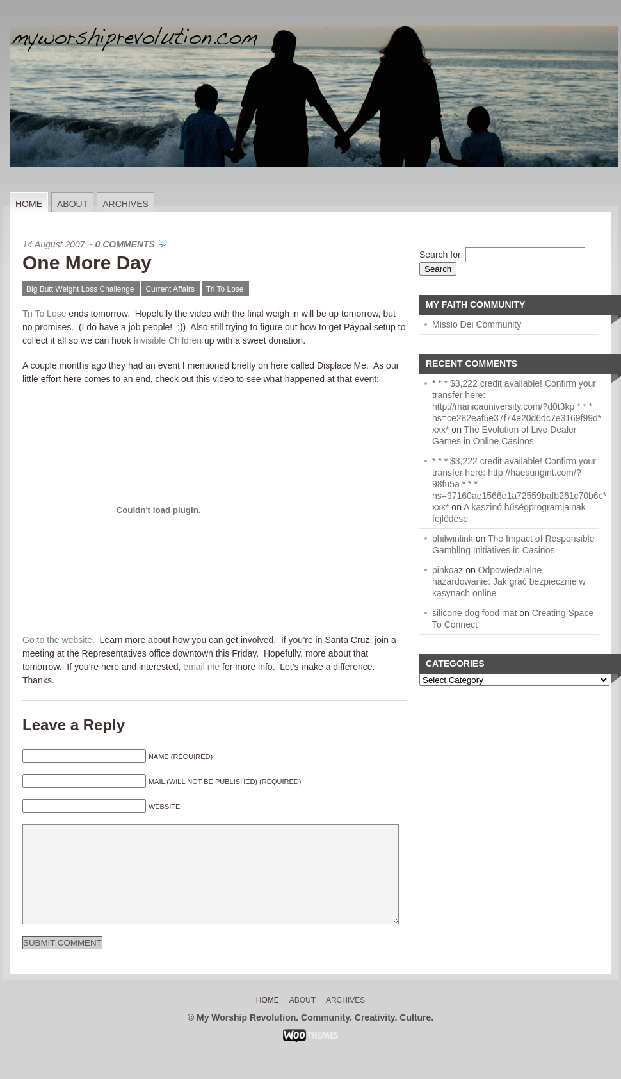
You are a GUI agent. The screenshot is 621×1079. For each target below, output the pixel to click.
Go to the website (57, 640)
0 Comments (125, 244)
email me (201, 667)
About (72, 204)
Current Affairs (169, 289)
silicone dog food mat (474, 613)
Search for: (441, 254)
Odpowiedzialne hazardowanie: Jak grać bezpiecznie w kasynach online (509, 581)
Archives (125, 204)
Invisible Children (168, 340)
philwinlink (452, 538)
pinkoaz (447, 570)
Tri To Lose (225, 289)
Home (28, 204)
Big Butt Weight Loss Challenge (80, 289)
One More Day (87, 262)
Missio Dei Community (476, 324)
